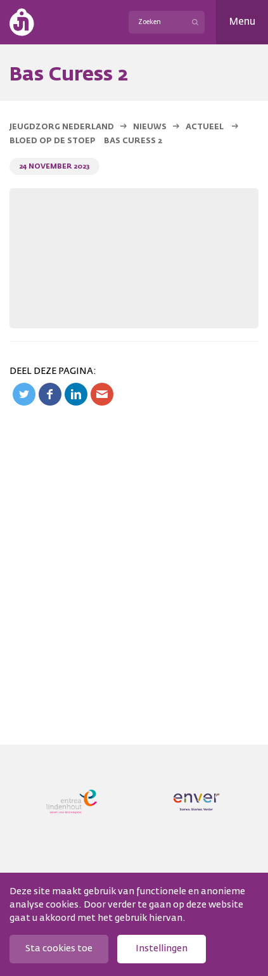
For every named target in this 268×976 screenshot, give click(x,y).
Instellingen (162, 948)
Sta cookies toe (59, 948)
